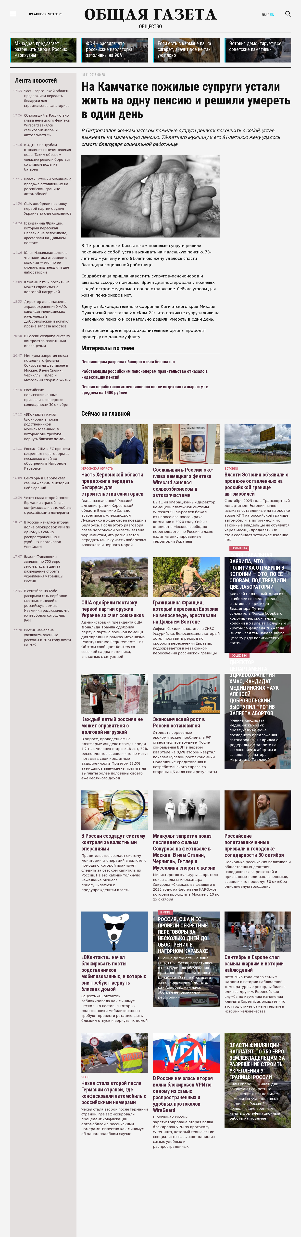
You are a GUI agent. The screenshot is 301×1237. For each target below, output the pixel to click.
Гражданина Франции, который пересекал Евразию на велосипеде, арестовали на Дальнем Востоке (185, 612)
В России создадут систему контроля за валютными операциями (113, 842)
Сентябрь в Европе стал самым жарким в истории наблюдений (254, 963)
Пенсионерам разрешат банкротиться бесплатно (128, 361)
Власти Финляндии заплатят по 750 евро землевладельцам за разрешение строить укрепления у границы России (257, 1061)
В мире (165, 912)
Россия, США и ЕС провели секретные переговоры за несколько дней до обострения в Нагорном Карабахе (183, 935)
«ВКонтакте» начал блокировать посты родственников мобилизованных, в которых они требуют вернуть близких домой (113, 973)
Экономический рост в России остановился (179, 722)
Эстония (231, 468)
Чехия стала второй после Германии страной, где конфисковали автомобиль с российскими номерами (113, 1092)
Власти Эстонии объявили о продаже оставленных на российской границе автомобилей (256, 484)
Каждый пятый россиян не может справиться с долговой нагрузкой (112, 725)
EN (272, 15)
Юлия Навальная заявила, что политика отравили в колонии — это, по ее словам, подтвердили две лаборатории (257, 571)
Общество (150, 26)
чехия (85, 1077)
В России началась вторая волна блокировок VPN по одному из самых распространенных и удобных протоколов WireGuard (183, 1094)
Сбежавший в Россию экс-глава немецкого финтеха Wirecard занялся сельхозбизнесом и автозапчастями (183, 482)
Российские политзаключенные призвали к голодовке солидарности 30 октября (254, 845)
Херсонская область (97, 468)
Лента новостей (36, 80)
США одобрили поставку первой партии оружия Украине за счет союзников (112, 609)
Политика (239, 548)
